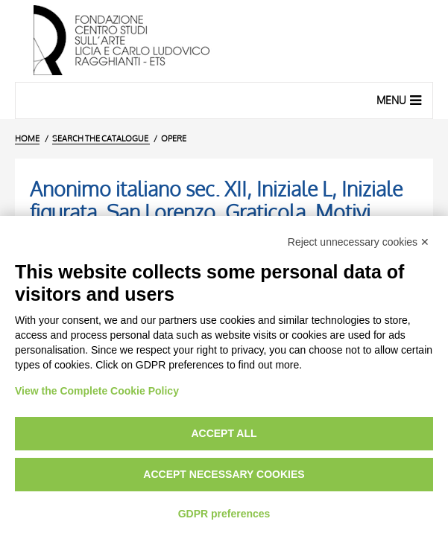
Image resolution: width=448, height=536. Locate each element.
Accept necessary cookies (223, 474)
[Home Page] (224, 41)
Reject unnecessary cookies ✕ (358, 242)
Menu (400, 99)
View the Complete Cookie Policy (97, 391)
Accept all (223, 433)
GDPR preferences (224, 514)
